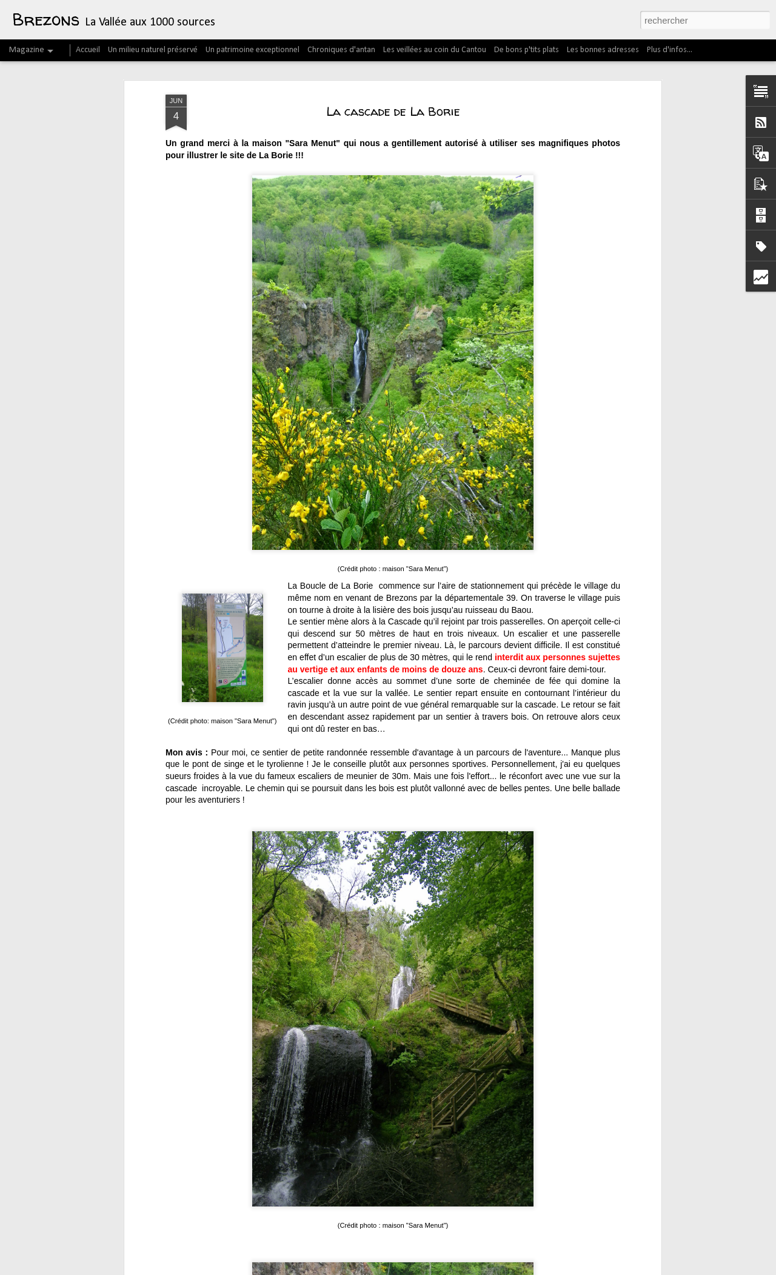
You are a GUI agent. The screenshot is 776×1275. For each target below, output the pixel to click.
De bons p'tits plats (526, 50)
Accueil (88, 50)
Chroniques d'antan (341, 50)
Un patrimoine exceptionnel (252, 50)
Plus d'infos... (669, 50)
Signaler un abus (588, 1268)
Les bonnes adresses (603, 50)
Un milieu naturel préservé (153, 50)
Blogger (548, 1268)
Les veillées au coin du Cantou (434, 50)
